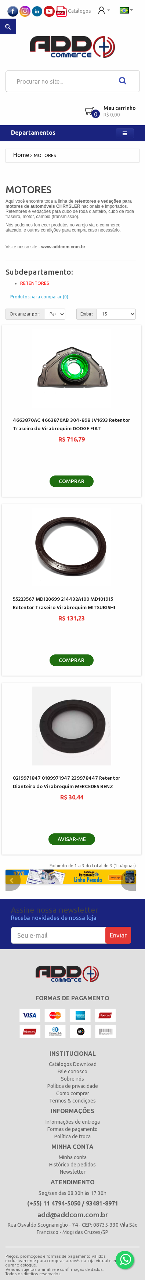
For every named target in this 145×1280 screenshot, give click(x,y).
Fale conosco (72, 1071)
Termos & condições (72, 1101)
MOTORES (45, 155)
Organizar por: (25, 314)
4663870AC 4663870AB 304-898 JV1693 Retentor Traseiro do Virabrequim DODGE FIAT (71, 424)
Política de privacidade (72, 1086)
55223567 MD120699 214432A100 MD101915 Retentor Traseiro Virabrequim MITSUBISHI (64, 603)
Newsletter (73, 1172)
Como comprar (72, 1093)
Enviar (118, 935)
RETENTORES (34, 283)
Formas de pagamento (72, 1129)
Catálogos (73, 11)
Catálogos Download (73, 1064)
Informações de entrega (73, 1122)
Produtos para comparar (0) (39, 296)
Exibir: (86, 314)
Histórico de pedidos (72, 1165)
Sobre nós (72, 1079)
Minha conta (73, 1157)
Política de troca (72, 1136)
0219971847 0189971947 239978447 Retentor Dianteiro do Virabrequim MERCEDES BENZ (66, 782)
